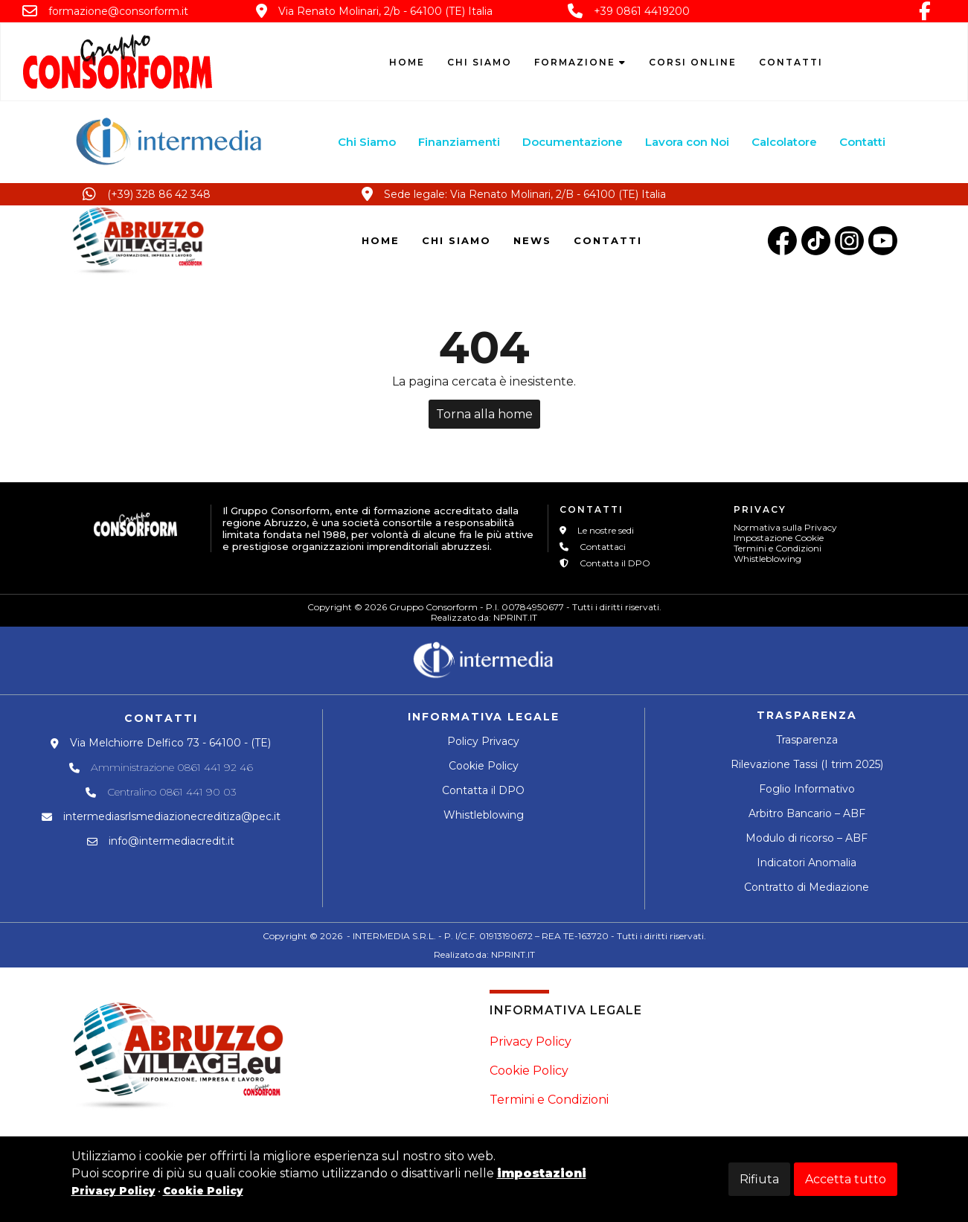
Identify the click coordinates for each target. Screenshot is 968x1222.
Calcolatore (785, 142)
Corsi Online (693, 62)
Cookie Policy (484, 765)
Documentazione (573, 142)
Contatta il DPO (483, 790)
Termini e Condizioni (777, 548)
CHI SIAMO (456, 240)
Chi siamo (479, 62)
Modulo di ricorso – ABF (807, 838)
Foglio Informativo (807, 789)
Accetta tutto (845, 1179)
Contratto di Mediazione (806, 887)
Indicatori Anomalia (806, 862)
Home (407, 62)
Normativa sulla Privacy (785, 527)
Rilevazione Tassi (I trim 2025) (807, 764)
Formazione (580, 62)
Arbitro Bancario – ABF (807, 813)
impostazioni (541, 1173)
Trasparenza (807, 739)
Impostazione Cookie (779, 537)
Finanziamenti (460, 142)
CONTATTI (608, 240)
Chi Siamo (368, 142)
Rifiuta (759, 1179)
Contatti (791, 62)
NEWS (532, 240)
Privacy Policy (530, 1041)
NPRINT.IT (515, 617)
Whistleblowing (767, 558)
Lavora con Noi (688, 142)
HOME (381, 240)
